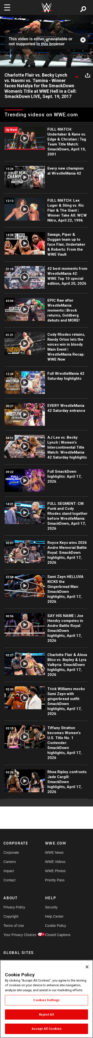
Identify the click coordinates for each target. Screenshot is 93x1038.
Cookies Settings (46, 1000)
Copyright (10, 916)
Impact (8, 871)
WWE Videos (55, 862)
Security (51, 907)
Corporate (11, 852)
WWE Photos (55, 871)
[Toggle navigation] (7, 7)
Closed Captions (55, 935)
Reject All (46, 1014)
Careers (9, 862)
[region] (46, 999)
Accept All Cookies (46, 1029)
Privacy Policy (13, 907)
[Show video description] (76, 75)
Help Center (54, 916)
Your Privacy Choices (13, 935)
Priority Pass (55, 880)
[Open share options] (87, 75)
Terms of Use (13, 926)
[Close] (87, 966)
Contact (9, 880)
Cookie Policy (55, 926)
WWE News (54, 852)
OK (46, 41)
